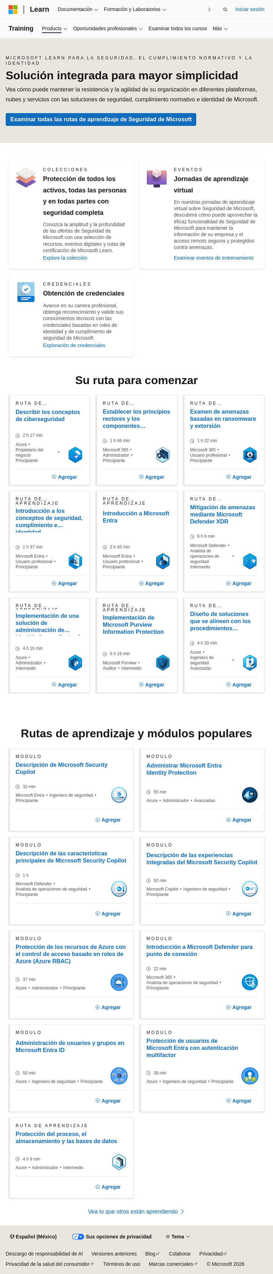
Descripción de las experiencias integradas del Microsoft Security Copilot (201, 858)
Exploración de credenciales (74, 345)
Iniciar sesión (249, 9)
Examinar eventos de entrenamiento (214, 258)
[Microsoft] (13, 9)
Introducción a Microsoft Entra (136, 517)
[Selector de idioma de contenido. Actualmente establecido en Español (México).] (33, 1237)
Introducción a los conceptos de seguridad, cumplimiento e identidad (49, 520)
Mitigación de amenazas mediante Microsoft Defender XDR (222, 514)
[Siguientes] (209, 9)
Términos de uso (121, 1264)
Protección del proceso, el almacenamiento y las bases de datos (66, 1137)
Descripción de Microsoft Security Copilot (62, 768)
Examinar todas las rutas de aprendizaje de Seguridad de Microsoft (101, 119)
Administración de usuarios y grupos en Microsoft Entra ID (70, 1046)
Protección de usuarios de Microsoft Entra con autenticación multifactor (192, 1048)
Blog (150, 1254)
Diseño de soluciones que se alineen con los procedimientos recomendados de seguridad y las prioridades (220, 621)
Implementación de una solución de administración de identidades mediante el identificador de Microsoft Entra (48, 624)
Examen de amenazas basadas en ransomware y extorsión (223, 419)
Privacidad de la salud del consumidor (48, 1264)
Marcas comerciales (171, 1264)
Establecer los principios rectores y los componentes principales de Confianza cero (136, 419)
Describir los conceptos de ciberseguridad (48, 415)
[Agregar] (64, 477)
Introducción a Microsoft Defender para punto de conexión (199, 950)
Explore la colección (65, 258)
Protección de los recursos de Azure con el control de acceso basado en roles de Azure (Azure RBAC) (71, 954)
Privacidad (211, 1254)
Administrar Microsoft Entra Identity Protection (184, 769)
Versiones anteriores (114, 1254)
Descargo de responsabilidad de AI (44, 1254)
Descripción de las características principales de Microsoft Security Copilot (71, 857)
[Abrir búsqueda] (225, 9)
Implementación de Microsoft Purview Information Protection (133, 625)
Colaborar (180, 1254)
